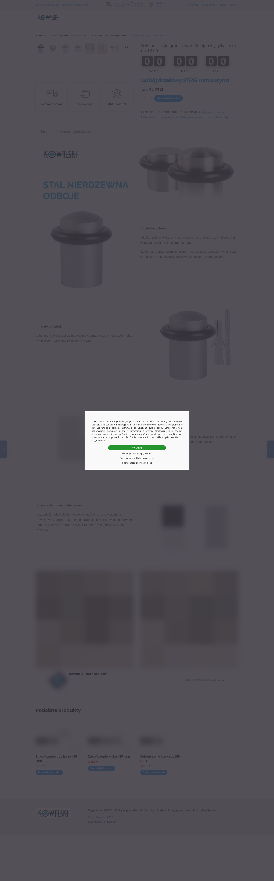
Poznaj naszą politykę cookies (137, 462)
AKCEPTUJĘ (137, 447)
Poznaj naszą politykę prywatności (137, 458)
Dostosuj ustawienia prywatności (137, 453)
